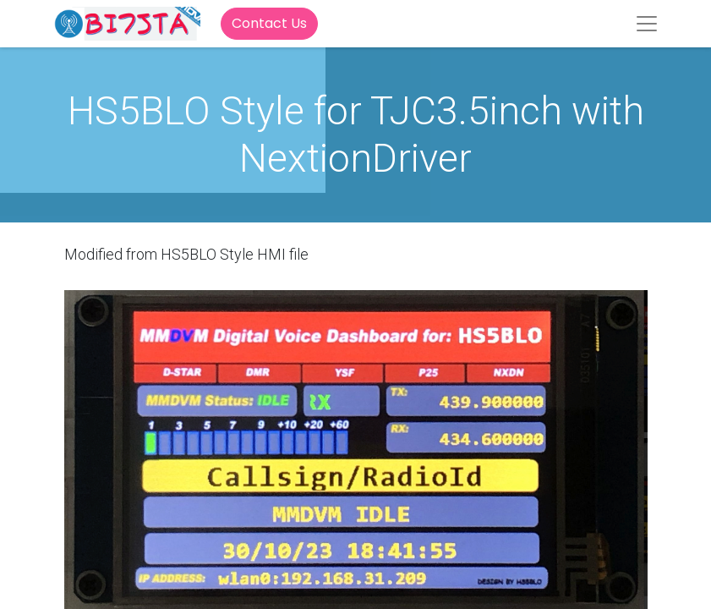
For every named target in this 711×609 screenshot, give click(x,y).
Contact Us (269, 23)
